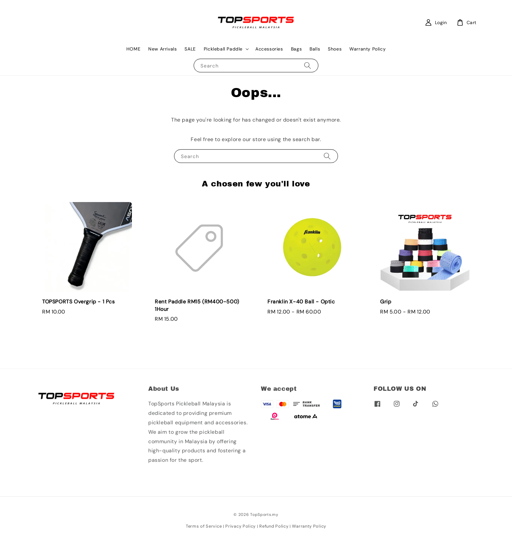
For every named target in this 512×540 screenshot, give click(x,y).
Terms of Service (204, 526)
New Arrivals (162, 49)
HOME (133, 49)
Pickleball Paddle (223, 49)
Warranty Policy (367, 49)
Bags (296, 49)
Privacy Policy (240, 526)
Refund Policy (273, 526)
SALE (190, 49)
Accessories (269, 49)
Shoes (335, 49)
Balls (315, 49)
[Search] (307, 65)
